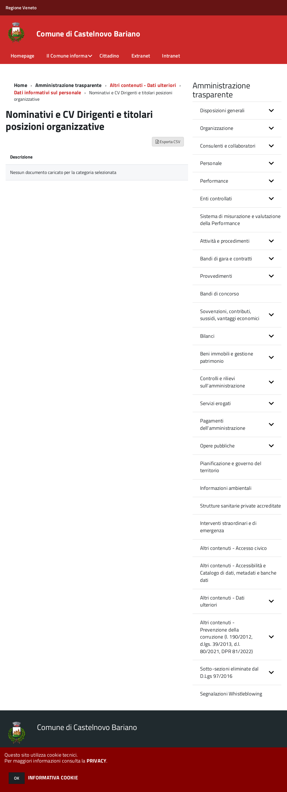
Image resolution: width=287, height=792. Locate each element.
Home (20, 85)
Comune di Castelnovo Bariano (88, 34)
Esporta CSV (168, 141)
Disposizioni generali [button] (222, 110)
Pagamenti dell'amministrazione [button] (223, 424)
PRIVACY (96, 761)
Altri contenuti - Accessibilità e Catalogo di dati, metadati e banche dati (238, 573)
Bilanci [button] (207, 336)
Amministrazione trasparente (68, 85)
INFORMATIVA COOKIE (53, 777)
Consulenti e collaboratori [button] (228, 146)
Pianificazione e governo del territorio (230, 467)
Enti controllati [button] (216, 198)
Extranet (140, 55)
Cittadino (109, 55)
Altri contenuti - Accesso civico (233, 548)
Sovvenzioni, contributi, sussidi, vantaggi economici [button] (230, 314)
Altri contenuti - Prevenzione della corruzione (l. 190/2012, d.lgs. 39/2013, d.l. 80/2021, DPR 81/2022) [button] (226, 637)
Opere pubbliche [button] (217, 445)
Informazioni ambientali (225, 488)
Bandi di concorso (219, 293)
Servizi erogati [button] (215, 403)
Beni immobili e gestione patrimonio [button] (226, 357)
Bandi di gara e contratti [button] (226, 258)
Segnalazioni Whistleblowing (231, 693)
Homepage (22, 55)
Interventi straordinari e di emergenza (228, 526)
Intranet (171, 55)
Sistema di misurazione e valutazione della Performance (240, 219)
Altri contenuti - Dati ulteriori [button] (222, 601)
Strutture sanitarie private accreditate (240, 505)
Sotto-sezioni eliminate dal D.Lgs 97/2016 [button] (229, 672)
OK (16, 778)
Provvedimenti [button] (216, 276)
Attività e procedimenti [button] (224, 241)
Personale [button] (211, 163)
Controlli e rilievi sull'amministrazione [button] (222, 382)
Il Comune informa (67, 55)
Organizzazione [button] (216, 128)
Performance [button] (214, 181)
